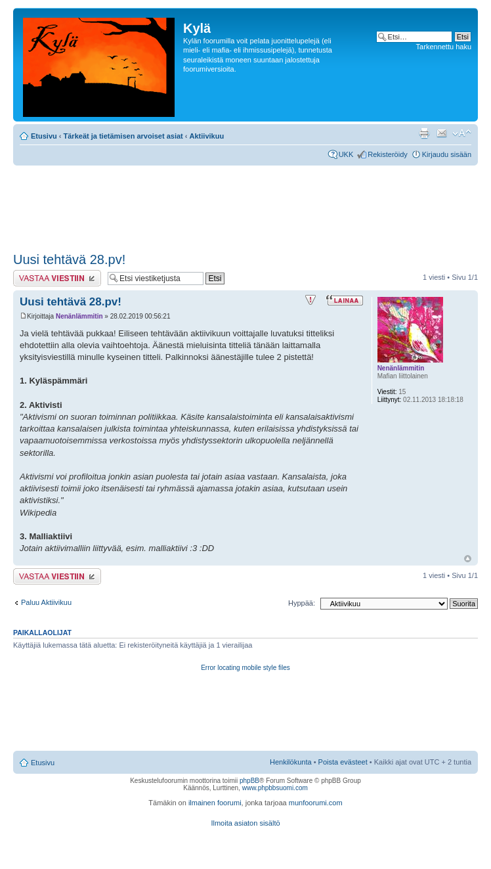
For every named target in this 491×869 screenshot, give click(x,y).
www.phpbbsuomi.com (275, 787)
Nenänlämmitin (79, 316)
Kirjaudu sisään (446, 154)
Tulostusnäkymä (424, 133)
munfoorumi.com (316, 803)
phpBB (249, 780)
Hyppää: (301, 603)
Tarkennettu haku (443, 47)
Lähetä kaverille (442, 133)
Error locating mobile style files (245, 667)
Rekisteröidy (388, 154)
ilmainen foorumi (215, 803)
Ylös (467, 558)
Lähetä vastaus (57, 278)
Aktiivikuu (207, 136)
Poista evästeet (343, 762)
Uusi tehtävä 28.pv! (69, 259)
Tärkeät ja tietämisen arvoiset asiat (123, 136)
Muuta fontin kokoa (461, 133)
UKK (346, 154)
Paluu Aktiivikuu (46, 602)
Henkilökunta (291, 762)
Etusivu (44, 136)
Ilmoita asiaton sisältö (245, 823)
